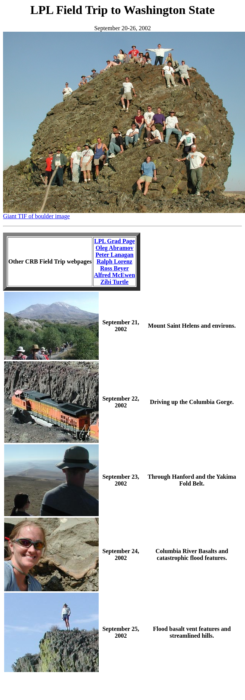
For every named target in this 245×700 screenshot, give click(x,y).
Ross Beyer (114, 268)
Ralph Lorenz (114, 261)
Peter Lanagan (114, 254)
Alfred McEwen (114, 275)
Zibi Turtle (115, 282)
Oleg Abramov (114, 248)
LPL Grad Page (114, 241)
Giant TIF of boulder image (36, 216)
